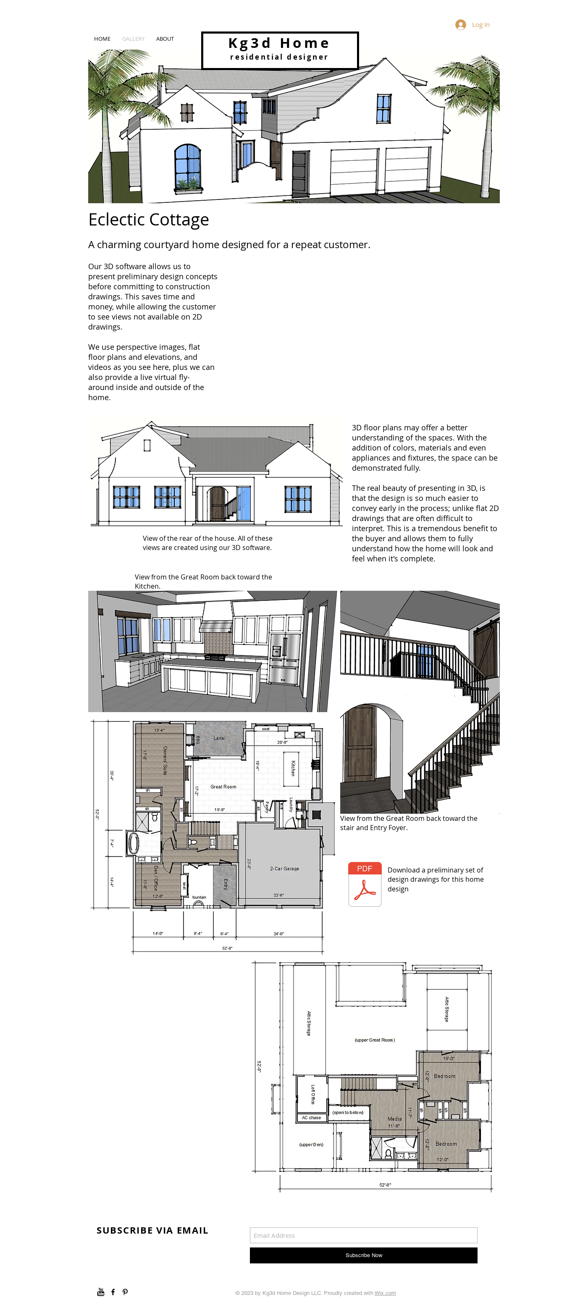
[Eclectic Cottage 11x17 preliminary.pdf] (365, 885)
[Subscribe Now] (364, 1255)
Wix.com (385, 1293)
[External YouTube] (369, 335)
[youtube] (101, 1292)
